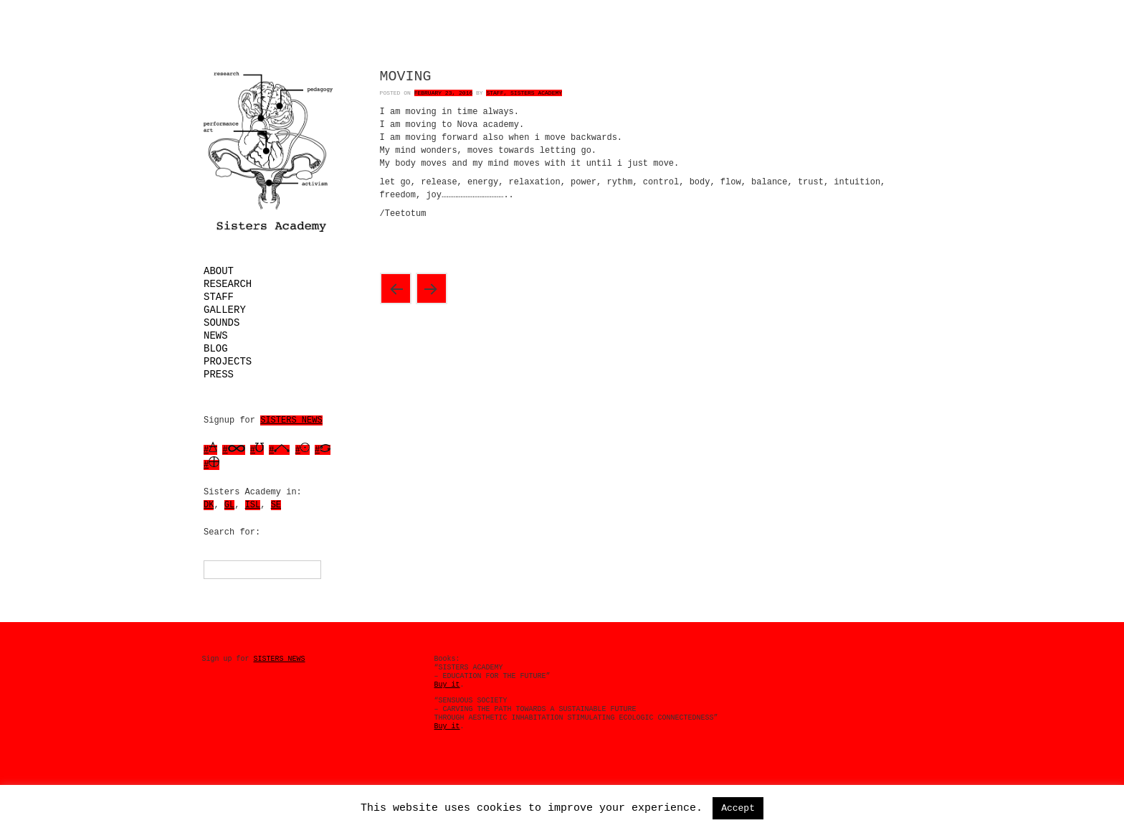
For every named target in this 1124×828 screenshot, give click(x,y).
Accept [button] (738, 808)
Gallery (225, 310)
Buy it (447, 685)
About (219, 271)
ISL (253, 505)
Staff (219, 297)
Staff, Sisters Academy (524, 93)
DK (209, 505)
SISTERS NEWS (291, 420)
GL (229, 505)
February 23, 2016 (443, 93)
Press (219, 374)
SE (276, 505)
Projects (228, 361)
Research (228, 284)
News (216, 336)
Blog (216, 348)
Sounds (221, 323)
